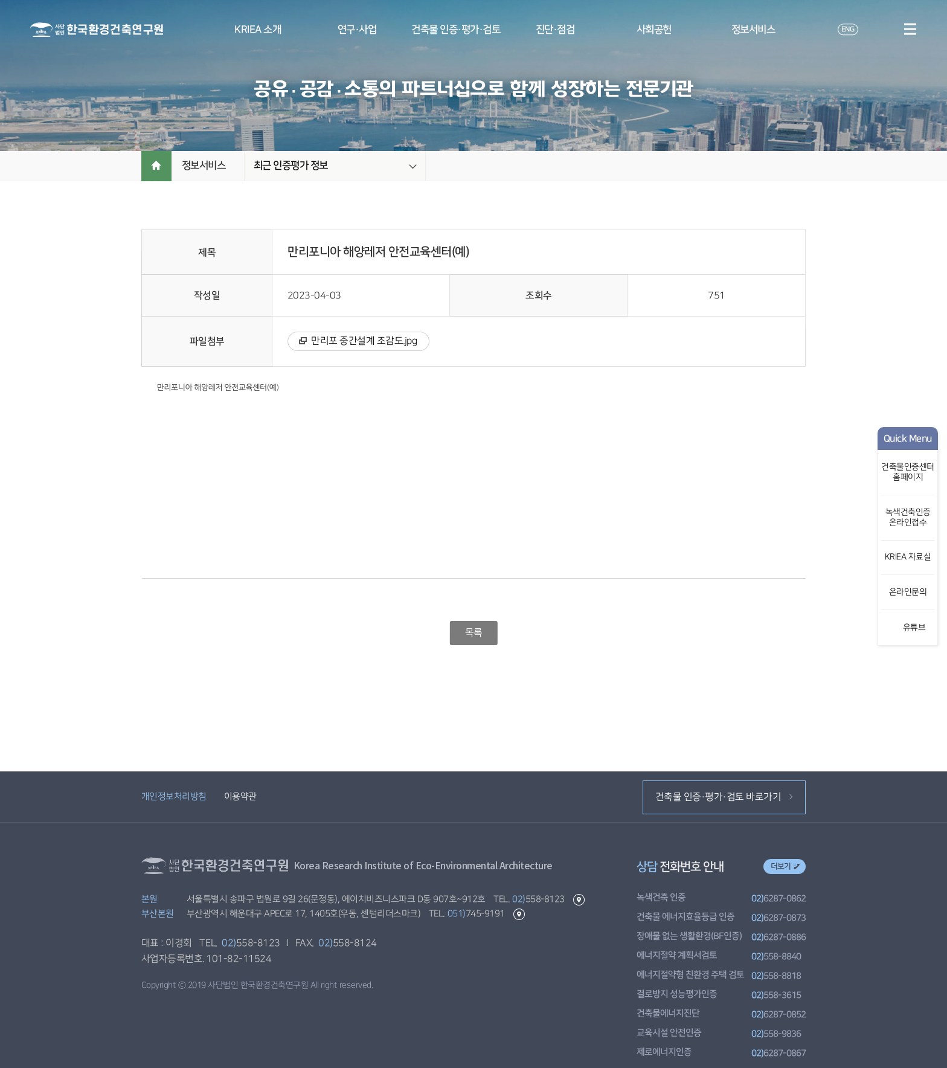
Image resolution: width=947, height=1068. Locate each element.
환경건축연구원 (96, 29)
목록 (473, 632)
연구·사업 (357, 29)
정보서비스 (753, 29)
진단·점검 (555, 29)
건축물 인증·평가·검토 (455, 29)
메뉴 (910, 29)
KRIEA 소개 (257, 29)
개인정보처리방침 (174, 796)
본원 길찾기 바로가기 (578, 900)
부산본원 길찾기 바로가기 (518, 914)
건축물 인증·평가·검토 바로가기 (723, 796)
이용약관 (239, 796)
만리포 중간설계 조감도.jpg (364, 340)
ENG (847, 29)
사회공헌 (654, 29)
